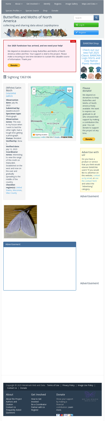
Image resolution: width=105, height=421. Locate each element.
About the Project (14, 399)
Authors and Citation (11, 403)
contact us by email (91, 176)
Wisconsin (17, 190)
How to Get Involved (36, 400)
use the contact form (90, 179)
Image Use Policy (85, 385)
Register (34, 410)
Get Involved (33, 3)
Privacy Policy (68, 385)
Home (8, 3)
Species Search (32, 10)
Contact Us (12, 388)
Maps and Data (89, 3)
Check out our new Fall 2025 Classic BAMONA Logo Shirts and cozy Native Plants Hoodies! (91, 56)
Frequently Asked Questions (13, 411)
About (18, 3)
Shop (45, 10)
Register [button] (81, 32)
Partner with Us (38, 407)
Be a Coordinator (38, 404)
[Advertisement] (40, 268)
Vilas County (11, 193)
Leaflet (43, 137)
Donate (55, 10)
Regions (57, 3)
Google (57, 137)
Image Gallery (71, 3)
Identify (47, 3)
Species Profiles (13, 10)
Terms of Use (53, 385)
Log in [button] (80, 25)
